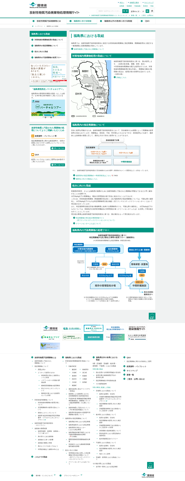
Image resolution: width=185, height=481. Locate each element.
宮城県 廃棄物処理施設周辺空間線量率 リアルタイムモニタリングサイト (110, 399)
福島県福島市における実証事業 (79, 425)
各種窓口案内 (134, 2)
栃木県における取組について (106, 414)
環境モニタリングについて (47, 413)
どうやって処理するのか (46, 372)
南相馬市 (85, 369)
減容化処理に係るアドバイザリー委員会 (79, 390)
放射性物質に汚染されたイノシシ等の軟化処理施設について (79, 409)
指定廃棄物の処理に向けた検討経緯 (110, 405)
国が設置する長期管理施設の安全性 (108, 372)
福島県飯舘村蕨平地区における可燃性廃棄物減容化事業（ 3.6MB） (79, 434)
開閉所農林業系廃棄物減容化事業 (79, 440)
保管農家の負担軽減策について (110, 431)
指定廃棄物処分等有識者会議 (106, 380)
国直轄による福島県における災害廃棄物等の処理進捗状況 (79, 395)
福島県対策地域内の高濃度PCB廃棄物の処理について (79, 413)
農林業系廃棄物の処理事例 (50, 385)
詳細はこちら (121, 77)
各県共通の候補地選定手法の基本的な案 (106, 376)
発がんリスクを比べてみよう (48, 446)
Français (137, 6)
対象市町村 (72, 366)
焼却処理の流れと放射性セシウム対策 (50, 376)
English (129, 6)
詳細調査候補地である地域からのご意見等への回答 (110, 410)
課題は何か (42, 369)
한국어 (145, 6)
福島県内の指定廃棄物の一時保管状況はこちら (97, 176)
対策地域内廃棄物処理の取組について (49, 40)
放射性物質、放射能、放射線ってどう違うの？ (48, 432)
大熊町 (84, 379)
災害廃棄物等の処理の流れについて (48, 408)
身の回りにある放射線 (45, 436)
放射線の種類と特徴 (45, 443)
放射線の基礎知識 (41, 428)
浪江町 (84, 372)
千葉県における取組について (106, 443)
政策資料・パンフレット (136, 366)
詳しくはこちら (59, 148)
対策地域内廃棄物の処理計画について (48, 404)
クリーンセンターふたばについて (88, 224)
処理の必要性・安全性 (107, 394)
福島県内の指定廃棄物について (46, 46)
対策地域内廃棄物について (44, 400)
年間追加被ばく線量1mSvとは (48, 449)
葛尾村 (74, 376)
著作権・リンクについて (44, 475)
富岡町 (84, 382)
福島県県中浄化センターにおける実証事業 (77, 429)
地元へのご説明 (104, 454)
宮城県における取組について (106, 391)
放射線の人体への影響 (45, 440)
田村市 (74, 379)
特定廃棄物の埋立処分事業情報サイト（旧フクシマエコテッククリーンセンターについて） (96, 219)
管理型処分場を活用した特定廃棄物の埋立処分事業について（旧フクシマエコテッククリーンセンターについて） (79, 456)
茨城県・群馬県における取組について (108, 458)
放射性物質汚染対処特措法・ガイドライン (44, 424)
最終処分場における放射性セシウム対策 (50, 394)
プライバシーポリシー (71, 475)
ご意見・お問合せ (147, 15)
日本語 (121, 6)
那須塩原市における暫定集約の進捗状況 (110, 434)
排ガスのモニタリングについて (50, 389)
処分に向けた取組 (41, 52)
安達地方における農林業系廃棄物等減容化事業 (79, 445)
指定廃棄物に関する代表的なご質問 (139, 361)
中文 (152, 6)
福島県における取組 (82, 20)
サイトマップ (149, 2)
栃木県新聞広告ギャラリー (108, 439)
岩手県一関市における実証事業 (107, 467)
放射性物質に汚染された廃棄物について (89, 49)
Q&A (146, 20)
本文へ (122, 2)
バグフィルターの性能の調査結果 (50, 381)
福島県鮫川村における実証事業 (79, 422)
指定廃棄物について (41, 366)
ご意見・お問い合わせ (136, 379)
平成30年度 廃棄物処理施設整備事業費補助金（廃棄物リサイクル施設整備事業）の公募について (80, 402)
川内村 (74, 382)
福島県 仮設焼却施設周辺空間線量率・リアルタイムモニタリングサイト (49, 418)
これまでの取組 (41, 457)
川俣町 (74, 372)
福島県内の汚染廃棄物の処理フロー (48, 57)
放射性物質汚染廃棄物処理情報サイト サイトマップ (109, 15)
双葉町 (84, 376)
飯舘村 (74, 369)
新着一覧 (134, 15)
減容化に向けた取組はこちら (87, 179)
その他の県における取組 (102, 464)
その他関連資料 (101, 384)
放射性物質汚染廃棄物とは (48, 20)
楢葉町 (74, 385)
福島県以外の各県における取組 (117, 20)
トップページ (39, 26)
